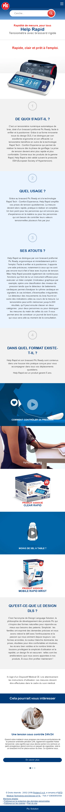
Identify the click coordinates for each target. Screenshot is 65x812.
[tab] (30, 768)
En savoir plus (32, 760)
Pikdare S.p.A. (39, 792)
